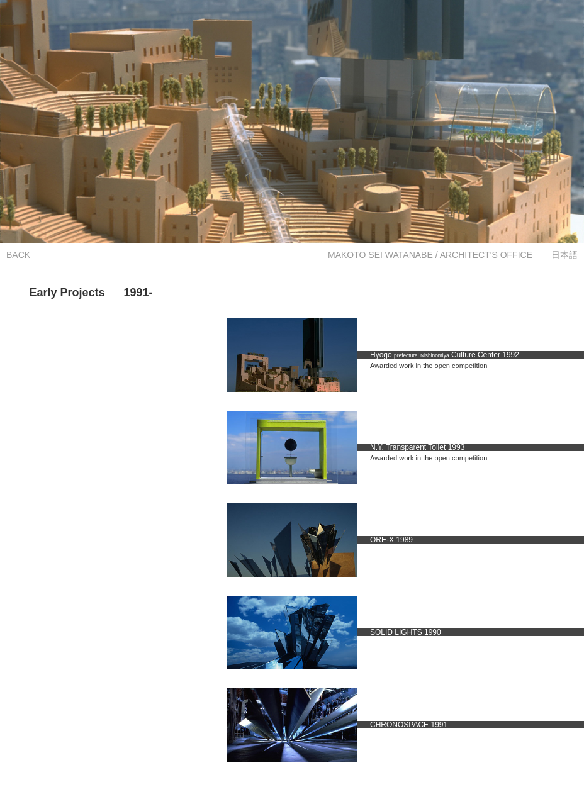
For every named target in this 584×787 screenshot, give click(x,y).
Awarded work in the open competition (428, 365)
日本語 (564, 255)
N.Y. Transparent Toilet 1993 (417, 447)
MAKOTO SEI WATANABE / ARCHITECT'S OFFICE (430, 255)
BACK (18, 255)
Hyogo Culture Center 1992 (444, 354)
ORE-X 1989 (391, 539)
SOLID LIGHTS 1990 (405, 632)
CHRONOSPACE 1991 (408, 724)
